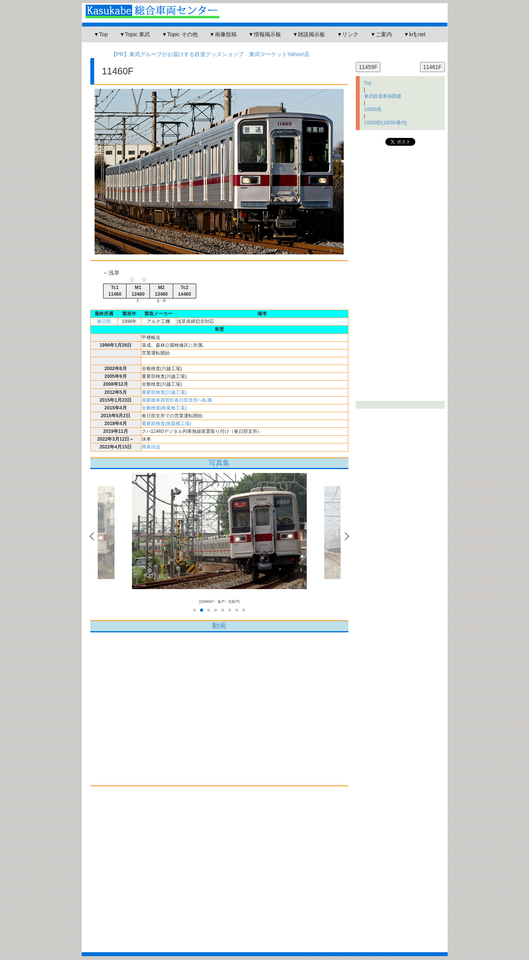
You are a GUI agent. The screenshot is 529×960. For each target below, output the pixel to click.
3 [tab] (208, 610)
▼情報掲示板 (264, 34)
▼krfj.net (414, 34)
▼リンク (348, 34)
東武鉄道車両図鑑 (382, 96)
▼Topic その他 (179, 34)
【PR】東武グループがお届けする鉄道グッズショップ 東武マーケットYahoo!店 (210, 54)
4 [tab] (215, 610)
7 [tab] (236, 610)
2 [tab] (201, 610)
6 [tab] (229, 610)
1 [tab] (194, 610)
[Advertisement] (219, 867)
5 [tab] (222, 610)
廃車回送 (151, 447)
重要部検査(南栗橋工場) (167, 423)
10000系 (372, 109)
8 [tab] (243, 610)
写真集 (219, 463)
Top (367, 83)
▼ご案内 (381, 34)
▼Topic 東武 (135, 34)
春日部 (104, 321)
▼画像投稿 (223, 34)
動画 (219, 626)
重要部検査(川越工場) (164, 392)
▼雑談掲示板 (309, 34)
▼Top (101, 34)
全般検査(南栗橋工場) (164, 408)
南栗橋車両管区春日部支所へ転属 (177, 400)
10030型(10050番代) (385, 122)
